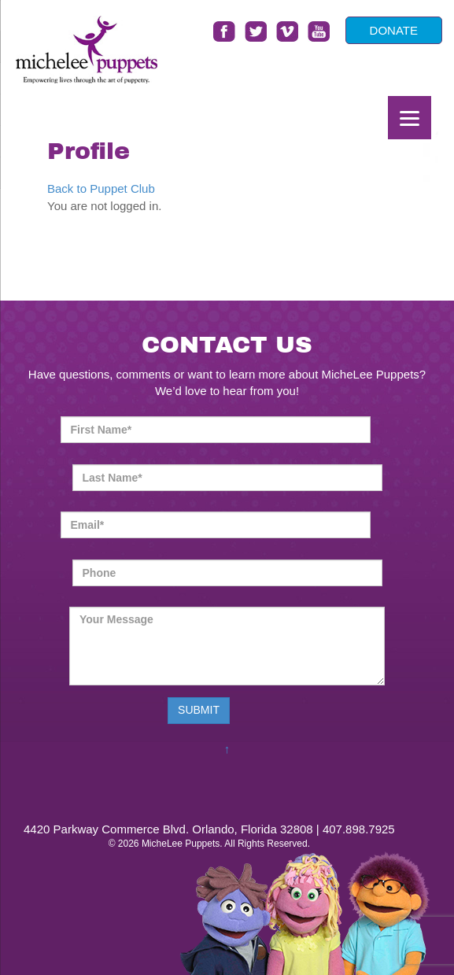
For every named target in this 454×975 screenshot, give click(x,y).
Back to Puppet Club (101, 188)
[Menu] (409, 117)
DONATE (394, 30)
